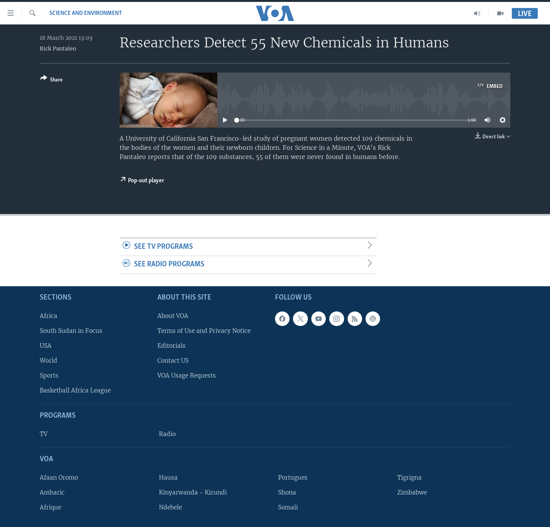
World (48, 360)
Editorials (171, 345)
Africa (48, 315)
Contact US (173, 360)
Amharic (52, 492)
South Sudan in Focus (71, 330)
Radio (167, 434)
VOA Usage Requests (186, 375)
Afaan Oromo (59, 477)
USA (46, 345)
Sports (49, 375)
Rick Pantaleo (58, 48)
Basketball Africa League (75, 390)
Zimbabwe (412, 492)
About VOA (172, 315)
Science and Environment (85, 13)
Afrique (50, 507)
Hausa (168, 477)
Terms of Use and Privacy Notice (204, 330)
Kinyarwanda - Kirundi (193, 492)
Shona (287, 492)
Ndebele (170, 507)
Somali (288, 507)
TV (43, 434)
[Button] (51, 80)
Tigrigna (409, 477)
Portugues (292, 477)
